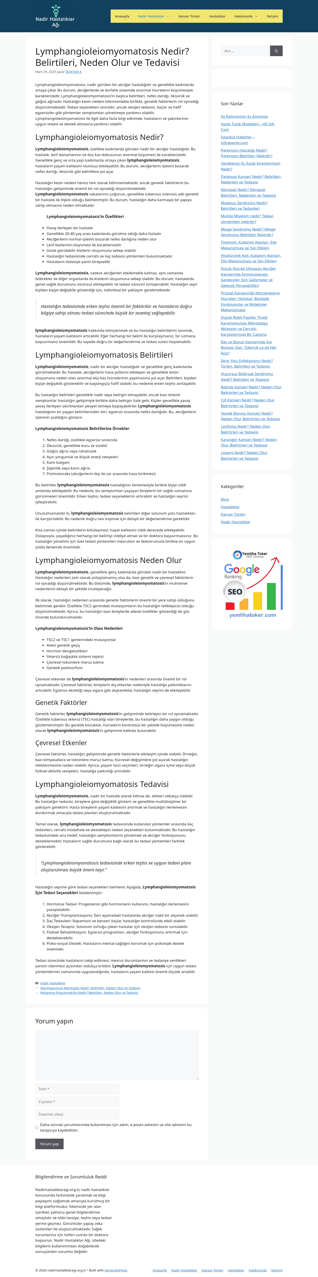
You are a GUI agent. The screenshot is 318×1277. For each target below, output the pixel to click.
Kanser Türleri (189, 16)
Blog (225, 499)
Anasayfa (122, 16)
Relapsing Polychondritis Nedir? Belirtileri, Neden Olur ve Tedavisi (89, 993)
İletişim (272, 16)
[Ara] (276, 51)
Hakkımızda (248, 16)
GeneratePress (115, 1270)
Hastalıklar (217, 16)
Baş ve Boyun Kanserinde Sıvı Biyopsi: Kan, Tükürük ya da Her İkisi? (248, 347)
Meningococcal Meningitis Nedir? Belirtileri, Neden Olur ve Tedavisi (90, 988)
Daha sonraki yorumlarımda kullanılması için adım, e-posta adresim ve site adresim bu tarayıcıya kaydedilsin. (116, 1127)
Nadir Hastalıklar (156, 16)
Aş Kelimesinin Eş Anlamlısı (244, 116)
